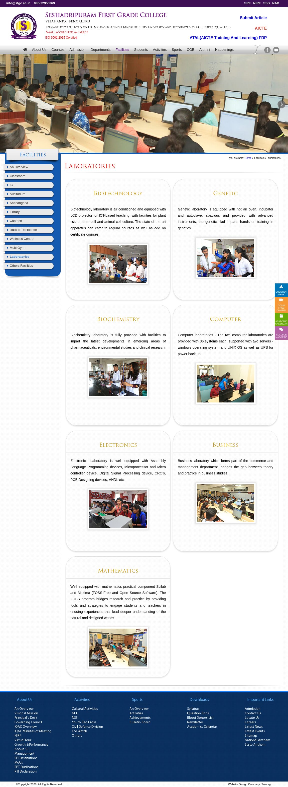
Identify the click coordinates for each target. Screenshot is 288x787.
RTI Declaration (25, 772)
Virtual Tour (22, 740)
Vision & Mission (26, 713)
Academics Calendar (202, 727)
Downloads (199, 699)
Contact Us (253, 713)
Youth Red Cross (84, 722)
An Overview (19, 167)
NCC (75, 713)
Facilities (122, 50)
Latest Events (255, 731)
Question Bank (198, 713)
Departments (101, 50)
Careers (250, 722)
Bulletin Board (140, 722)
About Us (39, 50)
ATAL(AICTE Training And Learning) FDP (228, 38)
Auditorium (17, 194)
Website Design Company (244, 784)
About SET (22, 749)
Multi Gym (17, 248)
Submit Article (253, 18)
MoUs (18, 763)
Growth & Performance (31, 745)
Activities (160, 50)
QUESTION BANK (281, 290)
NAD (275, 3)
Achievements (140, 718)
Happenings (224, 50)
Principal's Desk (25, 718)
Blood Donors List (200, 718)
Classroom (17, 176)
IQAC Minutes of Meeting (32, 731)
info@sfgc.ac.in (18, 3)
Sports (177, 50)
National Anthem (257, 740)
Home (248, 158)
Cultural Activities (85, 709)
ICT (12, 185)
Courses (57, 50)
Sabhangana (19, 203)
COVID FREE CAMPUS (281, 305)
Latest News (254, 727)
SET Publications (26, 767)
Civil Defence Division (87, 727)
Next (282, 104)
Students (141, 50)
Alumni (204, 50)
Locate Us (252, 718)
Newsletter (195, 722)
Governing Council (28, 722)
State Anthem (255, 745)
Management (24, 754)
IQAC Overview (25, 727)
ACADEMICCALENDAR (281, 319)
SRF (247, 3)
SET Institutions (25, 758)
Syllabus (193, 709)
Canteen (16, 221)
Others (77, 736)
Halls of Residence (23, 230)
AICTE (261, 28)
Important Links (260, 699)
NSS (75, 718)
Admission (77, 50)
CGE (190, 50)
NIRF (257, 3)
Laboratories (19, 257)
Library (15, 212)
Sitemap (251, 736)
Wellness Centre (21, 239)
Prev (6, 104)
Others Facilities (21, 265)
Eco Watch (79, 731)
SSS (266, 3)
